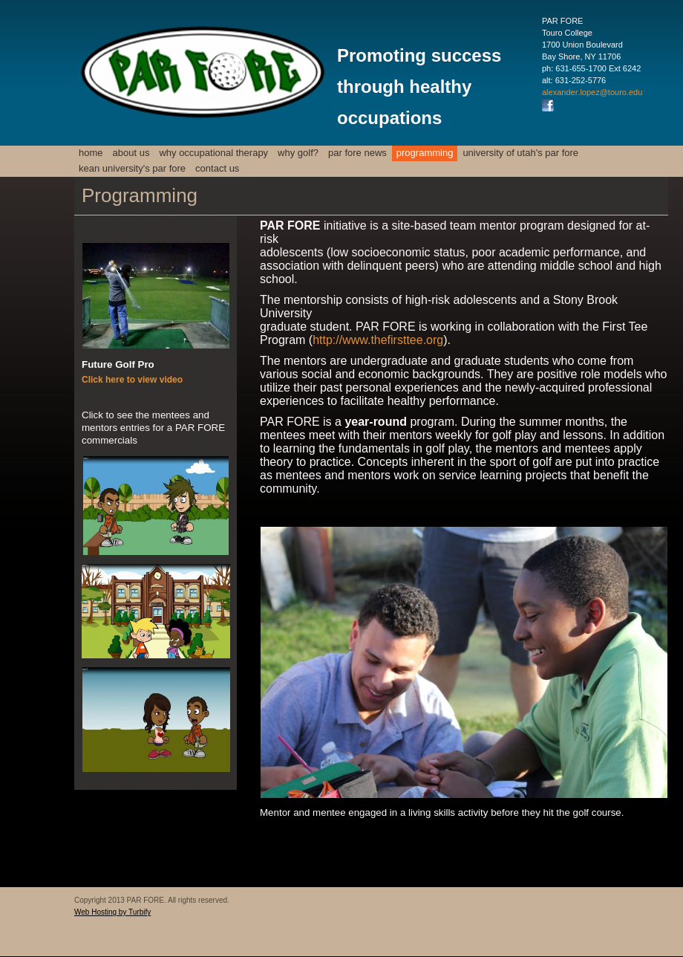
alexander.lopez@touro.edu (592, 92)
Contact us (217, 168)
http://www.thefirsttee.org (378, 340)
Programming (425, 152)
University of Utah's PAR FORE (520, 152)
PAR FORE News (357, 152)
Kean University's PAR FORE (132, 168)
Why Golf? (298, 152)
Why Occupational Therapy (213, 152)
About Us (131, 152)
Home (91, 152)
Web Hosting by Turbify (112, 912)
